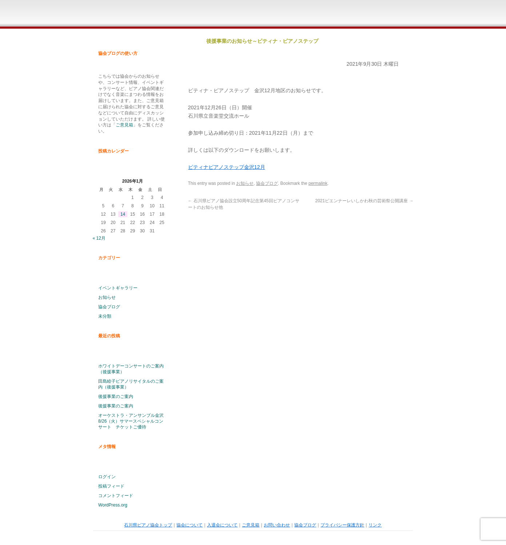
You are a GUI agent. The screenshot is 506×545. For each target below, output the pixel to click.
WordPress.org (112, 505)
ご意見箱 (305, 14)
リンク (375, 525)
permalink (317, 183)
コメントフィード (115, 495)
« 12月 (99, 238)
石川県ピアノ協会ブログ (394, 14)
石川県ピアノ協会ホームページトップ (180, 14)
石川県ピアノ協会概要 (215, 14)
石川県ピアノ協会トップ (148, 525)
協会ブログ (109, 306)
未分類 (104, 316)
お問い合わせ (349, 14)
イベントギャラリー (118, 287)
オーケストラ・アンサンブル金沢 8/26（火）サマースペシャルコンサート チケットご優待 (131, 421)
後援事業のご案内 (115, 396)
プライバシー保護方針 (342, 525)
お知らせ (107, 297)
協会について (189, 525)
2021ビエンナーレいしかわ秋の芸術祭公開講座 (364, 200)
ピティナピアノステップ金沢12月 (226, 167)
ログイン (107, 476)
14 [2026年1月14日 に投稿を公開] (122, 214)
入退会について (260, 14)
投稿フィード (111, 486)
